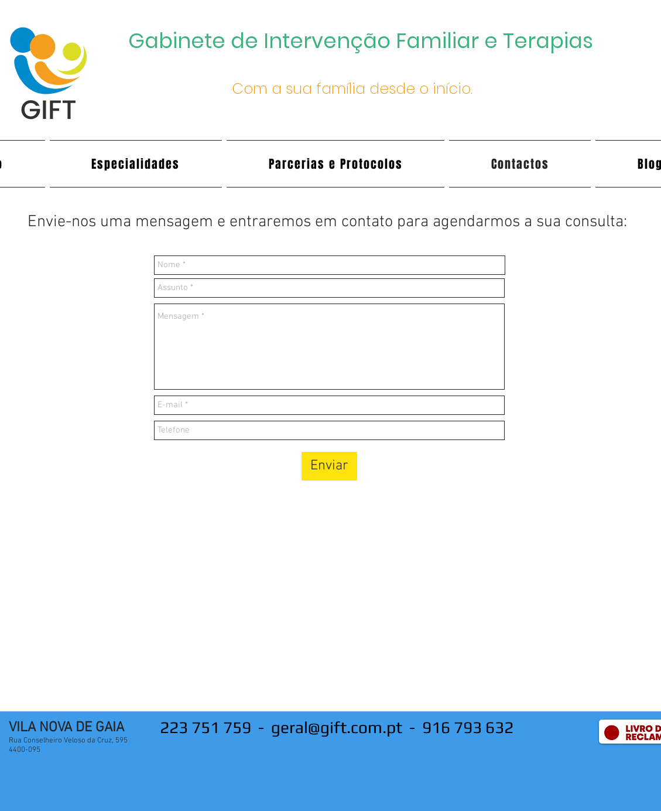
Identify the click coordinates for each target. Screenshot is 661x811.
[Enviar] (329, 466)
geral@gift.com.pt (336, 727)
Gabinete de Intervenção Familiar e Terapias (360, 40)
